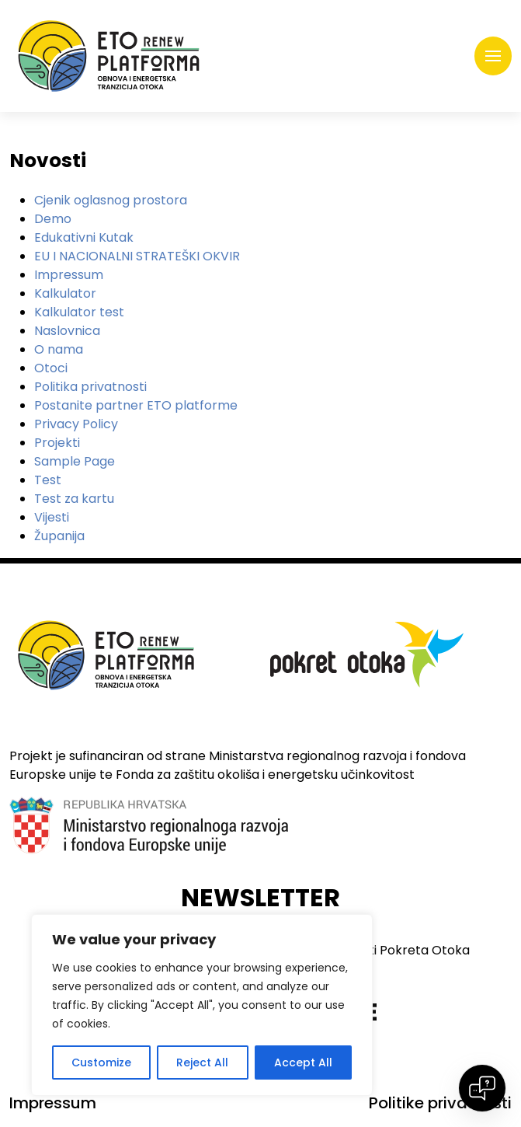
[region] (202, 1005)
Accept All (303, 1062)
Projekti (57, 443)
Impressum (68, 275)
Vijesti (51, 517)
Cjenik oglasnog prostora (110, 200)
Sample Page (74, 461)
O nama (58, 349)
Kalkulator (65, 293)
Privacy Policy (76, 424)
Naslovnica (67, 331)
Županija (59, 536)
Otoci (51, 368)
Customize (101, 1062)
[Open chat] (482, 1088)
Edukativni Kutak (84, 237)
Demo (52, 219)
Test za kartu (74, 499)
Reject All (202, 1062)
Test (47, 480)
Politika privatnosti (90, 387)
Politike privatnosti (440, 1103)
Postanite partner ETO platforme (136, 405)
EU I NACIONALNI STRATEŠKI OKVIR (137, 256)
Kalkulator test (79, 312)
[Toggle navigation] (493, 56)
